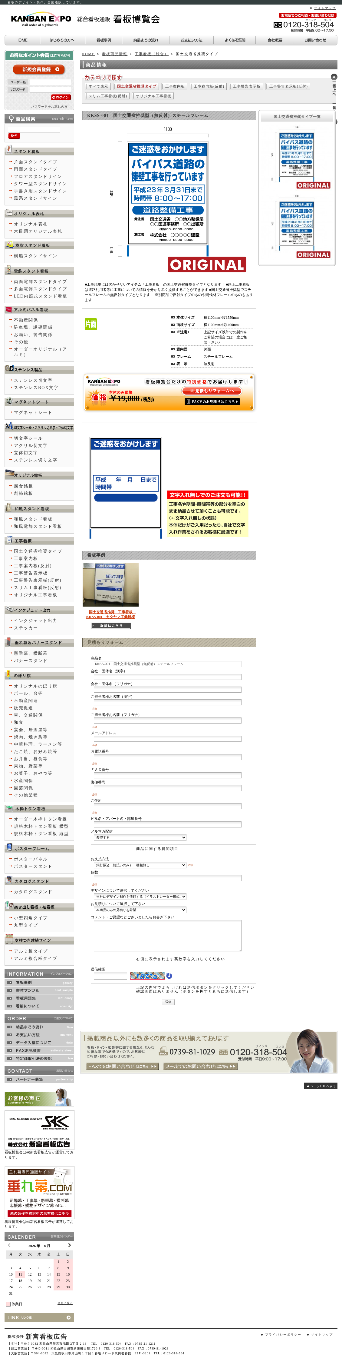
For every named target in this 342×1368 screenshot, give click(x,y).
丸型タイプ (26, 925)
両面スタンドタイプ (36, 169)
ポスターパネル (31, 859)
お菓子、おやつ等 (33, 773)
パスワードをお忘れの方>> (51, 106)
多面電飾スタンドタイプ (40, 289)
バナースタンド (31, 660)
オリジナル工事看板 (153, 96)
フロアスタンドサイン (38, 176)
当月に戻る (65, 1303)
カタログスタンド (33, 892)
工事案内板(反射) (209, 86)
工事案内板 (175, 86)
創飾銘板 (23, 493)
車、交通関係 (28, 715)
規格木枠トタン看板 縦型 (41, 833)
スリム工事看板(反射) (108, 96)
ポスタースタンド (33, 866)
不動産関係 (26, 320)
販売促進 (23, 708)
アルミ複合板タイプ (36, 958)
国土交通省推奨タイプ (38, 551)
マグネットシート (33, 412)
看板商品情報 (114, 54)
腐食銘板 (23, 486)
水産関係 (23, 780)
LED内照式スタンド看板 (40, 296)
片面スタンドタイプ (36, 162)
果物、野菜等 (28, 766)
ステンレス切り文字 (36, 460)
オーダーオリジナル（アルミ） (40, 352)
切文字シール (28, 438)
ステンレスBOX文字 (36, 387)
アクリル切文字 (31, 445)
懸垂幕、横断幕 (31, 653)
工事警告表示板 (247, 86)
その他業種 (26, 795)
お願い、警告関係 (33, 334)
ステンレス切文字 (33, 380)
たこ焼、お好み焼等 (36, 751)
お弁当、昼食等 (31, 759)
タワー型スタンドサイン (40, 183)
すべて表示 (98, 86)
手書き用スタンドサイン (40, 191)
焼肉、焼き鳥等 (31, 737)
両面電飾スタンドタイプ (40, 281)
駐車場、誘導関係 (33, 327)
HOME (88, 54)
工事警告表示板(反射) (288, 86)
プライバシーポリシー (283, 1334)
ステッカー (26, 628)
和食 (19, 722)
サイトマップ (325, 8)
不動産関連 (26, 700)
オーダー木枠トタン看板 (40, 819)
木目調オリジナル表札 (38, 231)
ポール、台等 (28, 693)
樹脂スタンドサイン (36, 256)
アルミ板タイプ (31, 951)
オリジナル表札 (31, 224)
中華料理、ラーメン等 (38, 744)
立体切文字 (26, 453)
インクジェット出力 (36, 620)
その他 (21, 342)
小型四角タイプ (31, 918)
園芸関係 (23, 788)
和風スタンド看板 (33, 519)
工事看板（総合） (152, 54)
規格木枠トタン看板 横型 (41, 826)
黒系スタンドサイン (36, 198)
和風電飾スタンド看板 (38, 526)
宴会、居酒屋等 (31, 729)
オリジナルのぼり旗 (36, 686)
